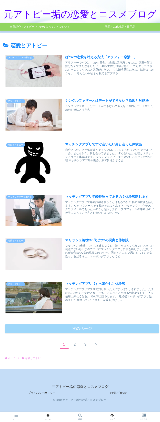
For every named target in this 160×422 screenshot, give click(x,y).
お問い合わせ (118, 393)
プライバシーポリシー (41, 393)
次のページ (82, 329)
